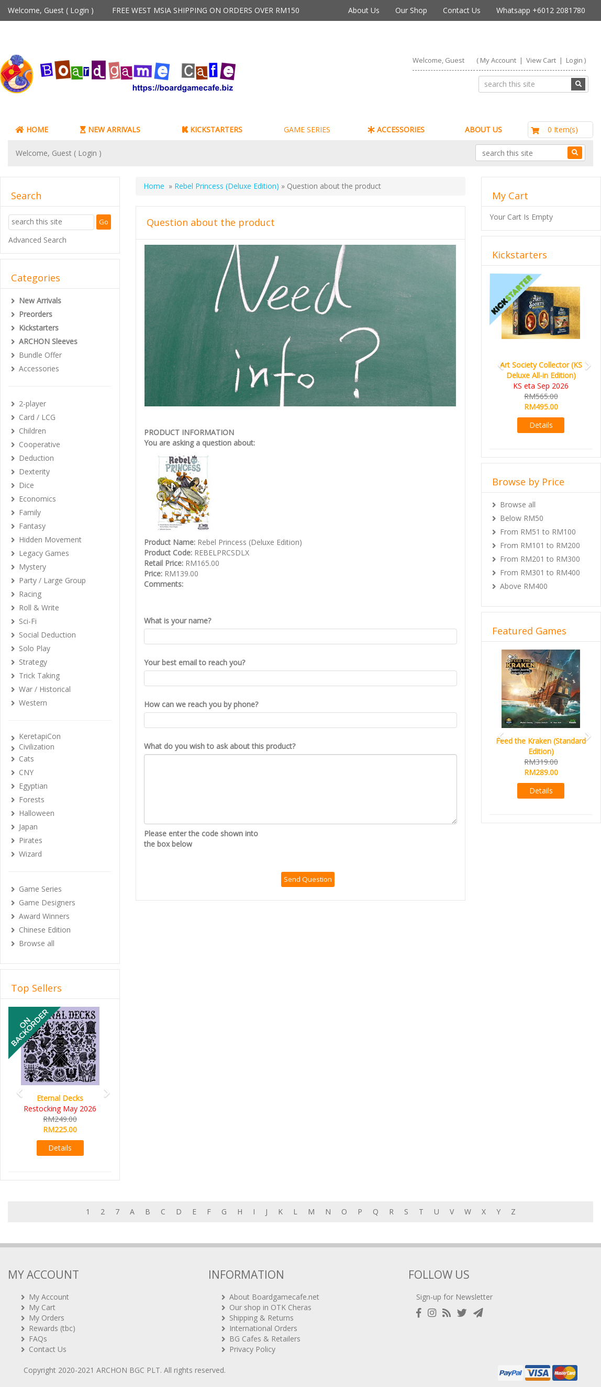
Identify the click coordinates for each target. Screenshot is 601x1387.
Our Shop (411, 10)
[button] (16, 1088)
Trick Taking (39, 675)
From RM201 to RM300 (540, 559)
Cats (26, 759)
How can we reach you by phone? (201, 704)
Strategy (33, 662)
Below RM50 (521, 518)
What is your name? (177, 621)
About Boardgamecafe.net (274, 1293)
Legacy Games (44, 553)
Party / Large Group (52, 580)
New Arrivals (40, 300)
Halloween (36, 813)
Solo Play (34, 648)
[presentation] (360, 848)
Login (79, 10)
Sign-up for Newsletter (454, 1293)
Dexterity (34, 471)
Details (60, 1148)
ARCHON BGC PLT (128, 1366)
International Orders (263, 1324)
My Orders (46, 1313)
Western (33, 703)
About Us (364, 10)
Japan (28, 827)
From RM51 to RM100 (538, 532)
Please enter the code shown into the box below (201, 838)
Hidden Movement (50, 539)
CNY (26, 772)
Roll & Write (39, 607)
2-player (32, 403)
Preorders (35, 314)
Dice (26, 485)
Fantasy (32, 526)
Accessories (39, 368)
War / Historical (45, 689)
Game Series (40, 889)
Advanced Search (37, 240)
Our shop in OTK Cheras (270, 1303)
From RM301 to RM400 (540, 572)
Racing (30, 594)
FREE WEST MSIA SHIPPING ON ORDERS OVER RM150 (205, 10)
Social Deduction (47, 635)
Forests (31, 799)
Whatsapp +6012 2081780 (540, 10)
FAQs (38, 1334)
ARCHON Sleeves (48, 341)
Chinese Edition (45, 930)
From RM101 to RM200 (540, 545)
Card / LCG (37, 417)
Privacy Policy (252, 1345)
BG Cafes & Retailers (264, 1334)
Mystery (32, 567)
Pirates (30, 840)
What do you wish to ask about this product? (219, 746)
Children (32, 431)
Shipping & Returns (261, 1313)
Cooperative (39, 444)
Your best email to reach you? (194, 662)
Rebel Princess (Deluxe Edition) (226, 186)
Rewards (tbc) (52, 1324)
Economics (37, 499)
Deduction (36, 458)
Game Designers (47, 902)
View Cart (541, 60)
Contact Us (462, 10)
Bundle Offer (40, 355)
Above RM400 (524, 586)
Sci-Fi (28, 621)
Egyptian (33, 786)
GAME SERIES (307, 129)
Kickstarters (39, 328)
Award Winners (44, 916)
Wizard (30, 854)
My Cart (42, 1303)
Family (30, 512)
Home (153, 186)
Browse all (36, 943)
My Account (498, 60)
